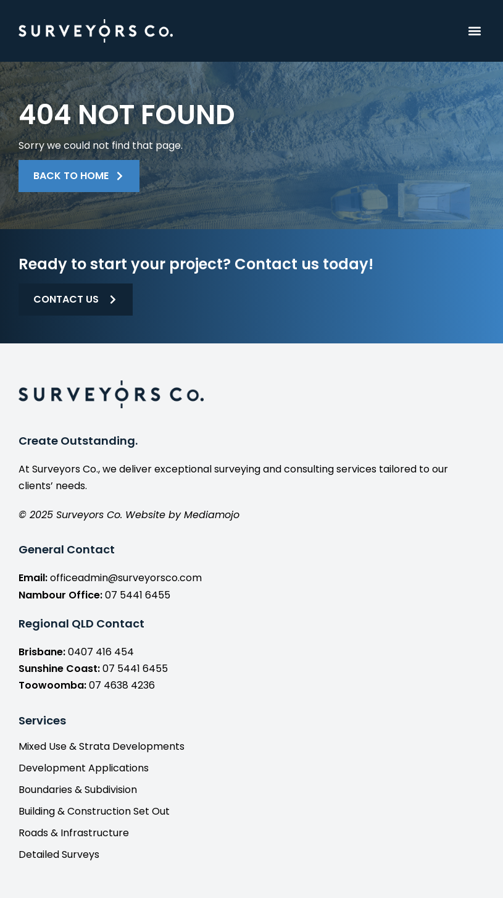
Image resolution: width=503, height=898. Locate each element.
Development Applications (84, 768)
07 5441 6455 (137, 595)
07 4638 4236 (122, 685)
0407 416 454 (101, 652)
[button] (474, 31)
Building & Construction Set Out (94, 811)
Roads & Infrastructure (74, 833)
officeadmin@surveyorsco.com (126, 578)
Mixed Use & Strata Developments (102, 747)
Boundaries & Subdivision (78, 790)
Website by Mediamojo (182, 515)
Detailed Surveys (59, 855)
